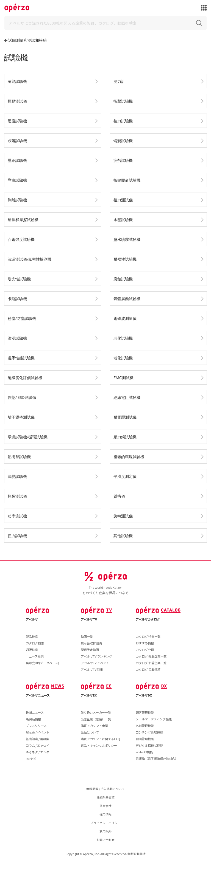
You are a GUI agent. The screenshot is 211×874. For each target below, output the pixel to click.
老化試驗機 (123, 338)
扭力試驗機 (17, 535)
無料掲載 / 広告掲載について (105, 788)
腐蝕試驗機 (123, 279)
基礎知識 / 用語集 (37, 739)
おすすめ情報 (145, 643)
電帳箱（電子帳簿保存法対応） (157, 758)
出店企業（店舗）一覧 (96, 719)
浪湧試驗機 (17, 338)
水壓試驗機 (123, 219)
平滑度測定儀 (125, 476)
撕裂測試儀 (17, 496)
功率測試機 (17, 516)
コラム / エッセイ (37, 745)
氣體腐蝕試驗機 (126, 298)
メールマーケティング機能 (154, 719)
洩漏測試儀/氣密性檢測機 (29, 259)
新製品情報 (33, 719)
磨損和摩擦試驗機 (23, 219)
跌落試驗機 (17, 140)
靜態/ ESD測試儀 (22, 397)
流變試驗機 (17, 476)
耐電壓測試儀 (125, 417)
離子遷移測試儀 (21, 417)
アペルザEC (89, 695)
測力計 (119, 81)
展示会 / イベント (37, 732)
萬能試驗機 (17, 81)
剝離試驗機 (17, 200)
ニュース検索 (35, 656)
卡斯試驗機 (17, 298)
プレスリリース (36, 725)
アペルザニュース (38, 695)
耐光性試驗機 (19, 279)
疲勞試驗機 (123, 160)
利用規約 (105, 831)
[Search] (105, 23)
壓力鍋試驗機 (125, 437)
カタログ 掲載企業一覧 (151, 656)
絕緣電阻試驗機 (126, 397)
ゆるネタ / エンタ (37, 752)
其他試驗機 (123, 535)
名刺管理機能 (145, 725)
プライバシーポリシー (105, 823)
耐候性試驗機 (125, 259)
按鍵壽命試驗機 (126, 180)
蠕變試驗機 (123, 140)
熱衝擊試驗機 (19, 456)
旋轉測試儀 (123, 516)
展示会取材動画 (91, 643)
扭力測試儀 (123, 200)
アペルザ (32, 619)
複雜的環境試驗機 (128, 456)
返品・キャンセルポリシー (99, 745)
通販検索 (32, 649)
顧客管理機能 (145, 712)
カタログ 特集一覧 (148, 636)
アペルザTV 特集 (92, 669)
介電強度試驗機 (21, 239)
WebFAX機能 (144, 752)
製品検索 (32, 636)
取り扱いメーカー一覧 (96, 712)
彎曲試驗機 (17, 180)
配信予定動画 (90, 649)
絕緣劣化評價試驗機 (25, 377)
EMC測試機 (123, 377)
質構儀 (119, 496)
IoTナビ (31, 758)
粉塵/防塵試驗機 (22, 318)
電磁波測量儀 (125, 318)
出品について (90, 732)
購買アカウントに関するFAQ (100, 739)
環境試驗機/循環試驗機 (28, 437)
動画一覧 (87, 636)
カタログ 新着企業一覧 (151, 663)
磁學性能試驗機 (21, 358)
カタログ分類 (145, 649)
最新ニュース (35, 712)
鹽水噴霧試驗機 (126, 239)
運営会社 (105, 805)
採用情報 (105, 814)
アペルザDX (144, 695)
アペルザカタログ (148, 619)
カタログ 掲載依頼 (148, 669)
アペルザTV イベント (95, 663)
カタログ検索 (35, 643)
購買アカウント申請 (94, 725)
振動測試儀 (17, 101)
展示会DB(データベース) (42, 663)
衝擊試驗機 (123, 101)
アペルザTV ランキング (96, 656)
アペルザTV (89, 619)
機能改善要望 (105, 797)
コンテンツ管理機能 (149, 732)
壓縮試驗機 (17, 160)
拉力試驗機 (123, 121)
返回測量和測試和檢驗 (27, 40)
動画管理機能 (145, 739)
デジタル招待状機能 (149, 745)
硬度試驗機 (17, 121)
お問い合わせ (105, 840)
